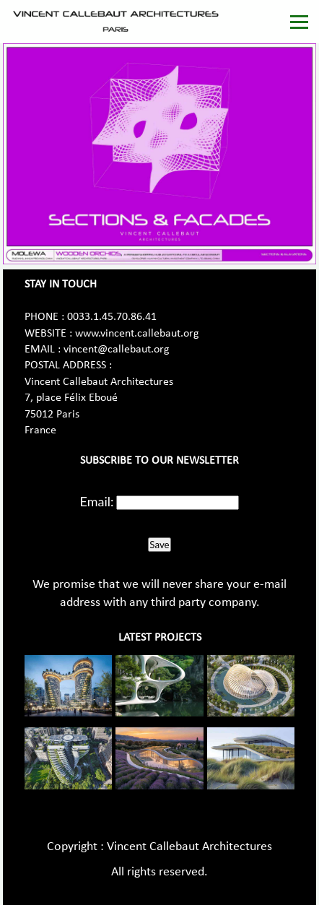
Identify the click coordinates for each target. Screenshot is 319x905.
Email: (97, 501)
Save (159, 544)
